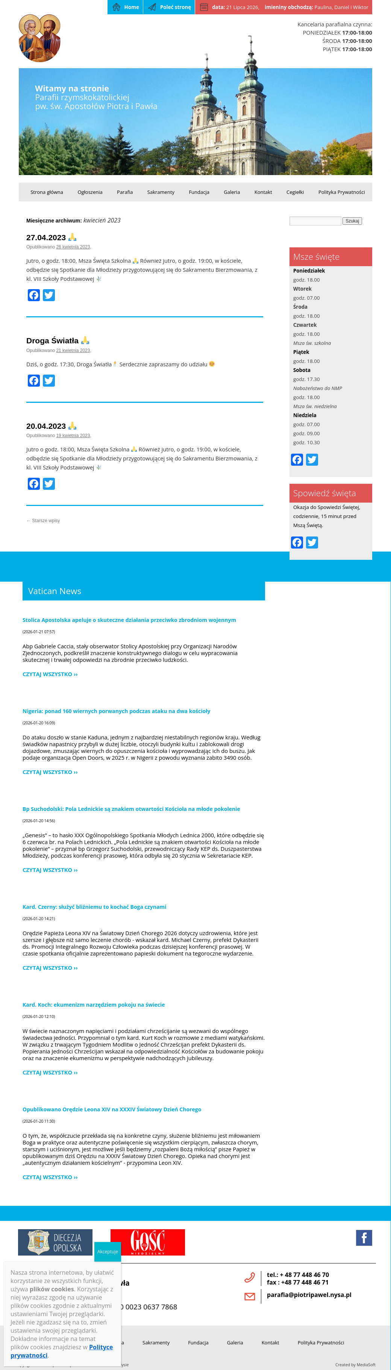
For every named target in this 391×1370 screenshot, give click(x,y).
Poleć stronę (175, 7)
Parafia (125, 192)
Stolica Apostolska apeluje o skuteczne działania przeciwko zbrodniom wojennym (129, 619)
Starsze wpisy (43, 520)
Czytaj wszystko (47, 673)
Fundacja (199, 192)
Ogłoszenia (89, 192)
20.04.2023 (51, 426)
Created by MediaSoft (355, 1364)
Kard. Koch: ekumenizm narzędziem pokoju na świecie (94, 1004)
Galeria (232, 192)
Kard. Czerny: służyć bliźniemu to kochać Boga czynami (94, 906)
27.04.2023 (51, 237)
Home (131, 7)
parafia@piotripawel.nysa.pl (309, 1295)
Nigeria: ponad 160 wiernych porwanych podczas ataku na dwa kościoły (117, 711)
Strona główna (46, 192)
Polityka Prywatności (341, 192)
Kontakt (263, 192)
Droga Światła (57, 340)
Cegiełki (295, 192)
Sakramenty (160, 192)
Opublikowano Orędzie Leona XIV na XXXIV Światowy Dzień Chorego (112, 1109)
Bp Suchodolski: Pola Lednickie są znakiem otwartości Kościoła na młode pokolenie (131, 808)
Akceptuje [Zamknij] (107, 1251)
